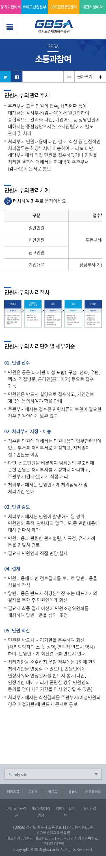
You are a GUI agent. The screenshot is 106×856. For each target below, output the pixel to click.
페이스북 (13, 791)
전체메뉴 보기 (10, 27)
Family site (17, 774)
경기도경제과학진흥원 (56, 27)
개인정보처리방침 (40, 812)
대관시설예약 (93, 6)
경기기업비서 (11, 6)
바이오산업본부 (34, 6)
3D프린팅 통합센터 (64, 6)
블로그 (53, 791)
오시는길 (89, 808)
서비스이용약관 (16, 812)
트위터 (33, 791)
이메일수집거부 (65, 812)
